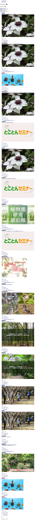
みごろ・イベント (4, 1)
